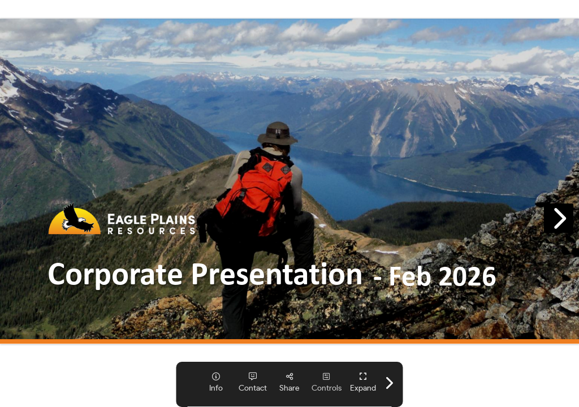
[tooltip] (216, 382)
